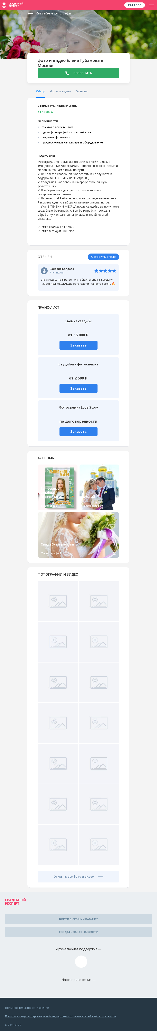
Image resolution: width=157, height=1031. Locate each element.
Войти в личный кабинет (78, 919)
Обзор (40, 91)
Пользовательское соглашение (27, 1008)
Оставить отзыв (103, 257)
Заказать (78, 345)
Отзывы (81, 91)
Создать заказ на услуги (78, 932)
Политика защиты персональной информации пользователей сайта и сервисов (60, 1016)
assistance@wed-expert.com (81, 962)
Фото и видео (60, 91)
